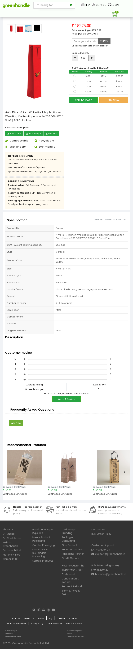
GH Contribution (12, 538)
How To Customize (73, 565)
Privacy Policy (37, 623)
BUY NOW (113, 100)
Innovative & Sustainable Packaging (40, 553)
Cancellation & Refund (67, 618)
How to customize (74, 623)
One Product (69, 545)
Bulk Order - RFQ (101, 534)
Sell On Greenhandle (11, 544)
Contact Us (98, 529)
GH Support (9, 534)
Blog (50, 618)
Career (41, 618)
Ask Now (16, 423)
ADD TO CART (83, 100)
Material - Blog (11, 554)
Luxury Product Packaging (41, 539)
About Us (8, 529)
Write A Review (66, 399)
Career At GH (11, 559)
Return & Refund (72, 586)
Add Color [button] (14, 133)
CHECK (104, 41)
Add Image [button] (33, 133)
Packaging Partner (73, 554)
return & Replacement (16, 623)
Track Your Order (72, 570)
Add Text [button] (51, 133)
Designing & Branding (69, 531)
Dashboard (68, 574)
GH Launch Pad (12, 550)
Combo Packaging (43, 545)
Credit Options (70, 558)
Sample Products (42, 560)
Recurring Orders (72, 549)
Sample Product (54, 623)
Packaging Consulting (68, 539)
